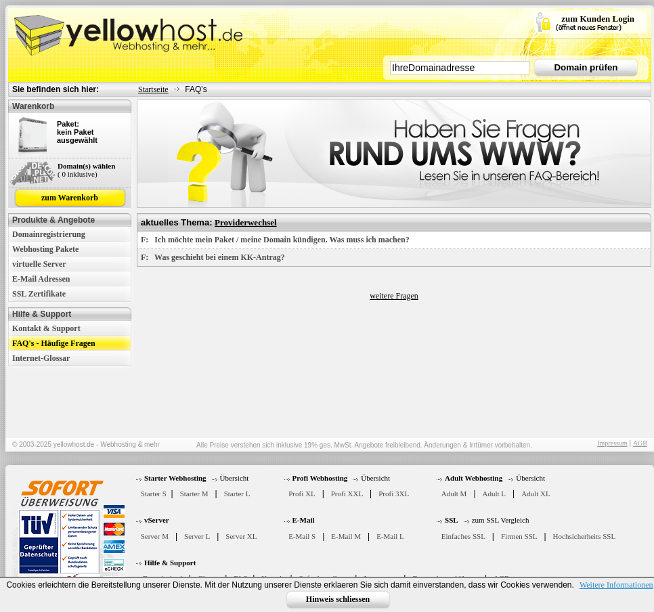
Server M (155, 536)
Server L (197, 536)
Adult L (494, 493)
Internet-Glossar (41, 358)
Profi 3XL (393, 493)
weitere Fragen (394, 296)
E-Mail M (346, 536)
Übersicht (234, 478)
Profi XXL (347, 493)
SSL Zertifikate (39, 294)
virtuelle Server (39, 264)
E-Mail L (390, 536)
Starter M (194, 493)
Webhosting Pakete (45, 249)
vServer (156, 520)
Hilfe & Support (170, 563)
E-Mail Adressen (41, 279)
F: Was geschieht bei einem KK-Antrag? (213, 257)
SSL (451, 520)
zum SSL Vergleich (500, 520)
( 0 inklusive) (77, 174)
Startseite (153, 89)
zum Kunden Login (597, 19)
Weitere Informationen (616, 585)
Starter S (154, 493)
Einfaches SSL (463, 536)
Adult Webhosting (473, 478)
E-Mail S (301, 536)
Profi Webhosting (320, 478)
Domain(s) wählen (86, 166)
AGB (640, 443)
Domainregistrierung (48, 234)
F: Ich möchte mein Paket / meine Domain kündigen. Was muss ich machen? (275, 239)
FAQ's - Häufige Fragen (53, 343)
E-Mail (303, 520)
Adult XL (535, 493)
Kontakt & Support (46, 328)
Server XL (241, 536)
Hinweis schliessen (338, 599)
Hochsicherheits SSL (584, 536)
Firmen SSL (519, 536)
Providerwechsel (245, 222)
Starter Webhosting (175, 478)
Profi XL (301, 493)
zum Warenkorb (69, 197)
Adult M (454, 493)
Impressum (612, 443)
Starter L (237, 493)
